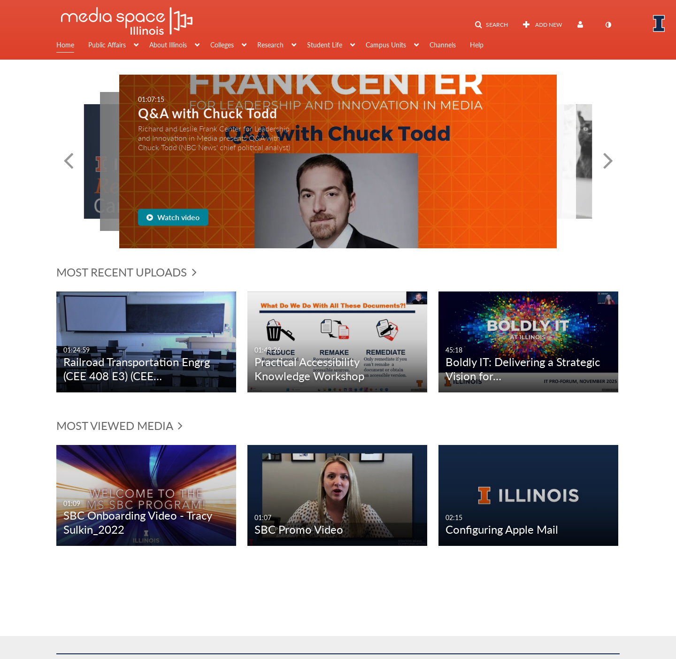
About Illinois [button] (168, 45)
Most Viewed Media (119, 425)
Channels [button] (443, 45)
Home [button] (65, 45)
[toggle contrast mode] (608, 24)
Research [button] (270, 45)
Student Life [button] (324, 45)
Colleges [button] (222, 45)
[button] (491, 24)
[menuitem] (72, 46)
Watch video (173, 217)
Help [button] (477, 45)
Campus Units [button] (386, 45)
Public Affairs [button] (107, 45)
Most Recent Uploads (126, 272)
